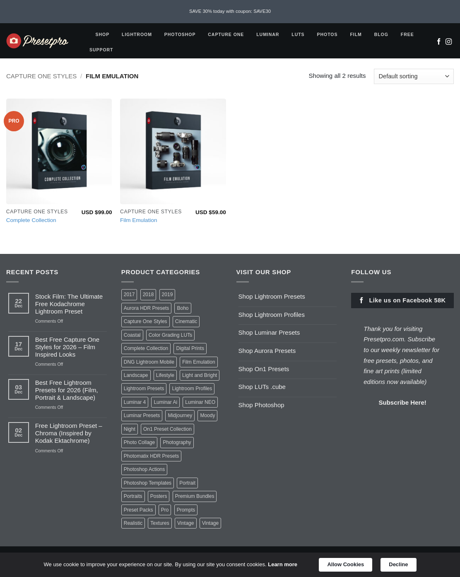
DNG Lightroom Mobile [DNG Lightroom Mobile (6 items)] (149, 362)
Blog (383, 34)
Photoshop (181, 34)
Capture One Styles (41, 76)
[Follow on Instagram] (449, 42)
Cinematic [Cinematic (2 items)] (186, 321)
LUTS (299, 34)
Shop (104, 34)
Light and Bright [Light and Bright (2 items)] (199, 375)
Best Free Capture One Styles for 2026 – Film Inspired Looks (67, 347)
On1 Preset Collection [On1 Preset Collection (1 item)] (167, 429)
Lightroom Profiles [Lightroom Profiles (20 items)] (192, 388)
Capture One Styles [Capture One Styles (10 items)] (145, 321)
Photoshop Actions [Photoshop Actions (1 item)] (144, 469)
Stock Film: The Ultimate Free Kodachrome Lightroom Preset (69, 304)
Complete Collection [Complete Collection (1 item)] (146, 348)
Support (102, 50)
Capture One (227, 34)
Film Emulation (138, 220)
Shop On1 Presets (263, 368)
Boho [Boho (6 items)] (182, 308)
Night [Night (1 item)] (129, 429)
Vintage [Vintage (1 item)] (210, 523)
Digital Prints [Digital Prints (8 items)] (190, 348)
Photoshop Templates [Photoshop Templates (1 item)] (147, 483)
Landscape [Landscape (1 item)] (136, 375)
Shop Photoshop (261, 404)
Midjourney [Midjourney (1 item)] (180, 415)
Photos (329, 34)
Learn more (282, 564)
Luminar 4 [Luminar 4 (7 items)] (135, 402)
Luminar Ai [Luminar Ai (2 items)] (165, 402)
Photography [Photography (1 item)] (177, 442)
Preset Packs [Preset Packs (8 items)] (138, 510)
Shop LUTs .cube (262, 386)
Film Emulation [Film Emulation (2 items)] (198, 362)
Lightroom (138, 34)
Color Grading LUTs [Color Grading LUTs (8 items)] (171, 335)
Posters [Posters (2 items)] (158, 496)
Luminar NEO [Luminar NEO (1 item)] (200, 402)
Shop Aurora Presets (267, 350)
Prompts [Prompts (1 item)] (186, 510)
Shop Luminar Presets (269, 332)
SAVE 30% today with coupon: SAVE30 (230, 11)
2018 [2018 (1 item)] (148, 294)
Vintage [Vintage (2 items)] (185, 523)
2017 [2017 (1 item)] (129, 294)
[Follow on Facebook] (439, 42)
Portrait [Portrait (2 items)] (187, 483)
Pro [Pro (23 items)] (165, 510)
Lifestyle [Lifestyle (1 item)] (165, 375)
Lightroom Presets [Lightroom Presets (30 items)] (144, 388)
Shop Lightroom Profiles (271, 314)
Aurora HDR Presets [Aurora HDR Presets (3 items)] (146, 308)
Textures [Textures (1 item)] (159, 523)
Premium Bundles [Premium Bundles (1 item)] (194, 496)
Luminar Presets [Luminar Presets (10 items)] (142, 415)
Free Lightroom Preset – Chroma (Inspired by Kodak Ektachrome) (68, 433)
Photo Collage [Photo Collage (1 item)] (139, 442)
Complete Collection (31, 220)
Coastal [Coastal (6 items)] (132, 335)
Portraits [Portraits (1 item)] (133, 496)
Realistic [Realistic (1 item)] (133, 523)
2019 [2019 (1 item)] (167, 294)
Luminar (269, 34)
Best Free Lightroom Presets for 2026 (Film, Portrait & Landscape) (66, 390)
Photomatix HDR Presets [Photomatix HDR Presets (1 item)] (151, 456)
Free (409, 34)
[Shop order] (414, 76)
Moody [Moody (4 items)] (207, 415)
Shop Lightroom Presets (271, 296)
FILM (357, 34)
